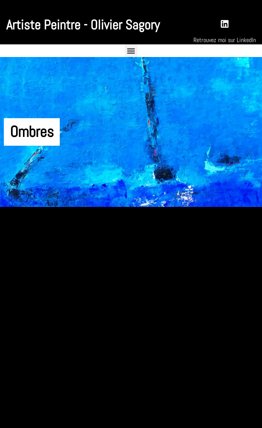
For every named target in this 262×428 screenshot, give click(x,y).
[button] (131, 50)
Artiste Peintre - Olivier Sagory (83, 24)
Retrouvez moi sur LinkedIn (224, 40)
